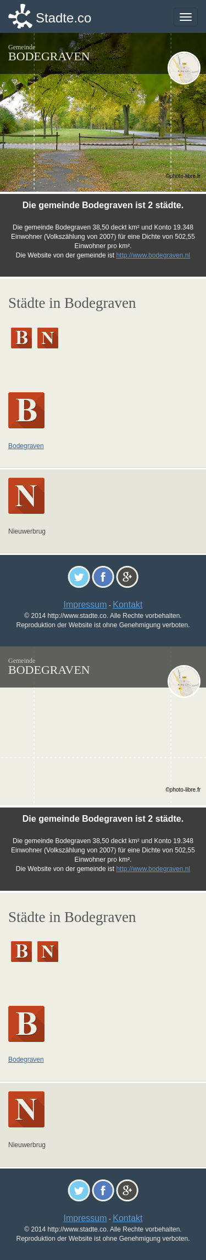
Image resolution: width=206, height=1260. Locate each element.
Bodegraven (26, 446)
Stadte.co (63, 17)
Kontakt (127, 604)
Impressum (85, 604)
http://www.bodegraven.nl (153, 255)
